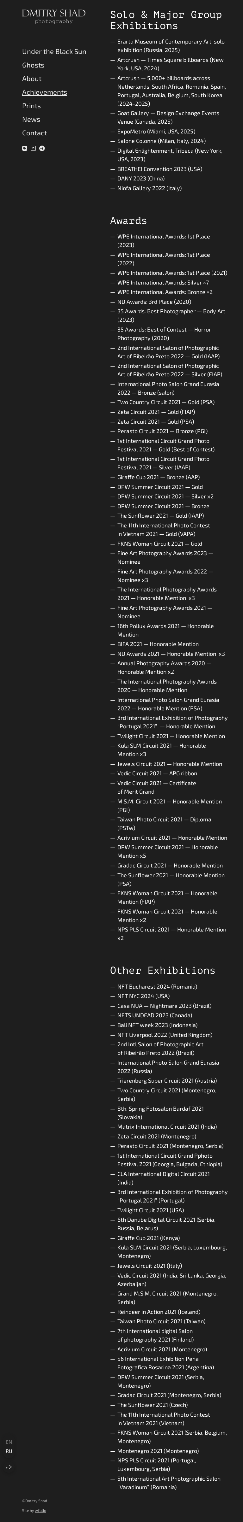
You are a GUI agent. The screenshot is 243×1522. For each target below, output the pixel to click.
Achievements (44, 92)
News (31, 119)
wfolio (40, 1510)
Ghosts (33, 65)
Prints (31, 105)
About (31, 78)
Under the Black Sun (54, 51)
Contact (34, 132)
